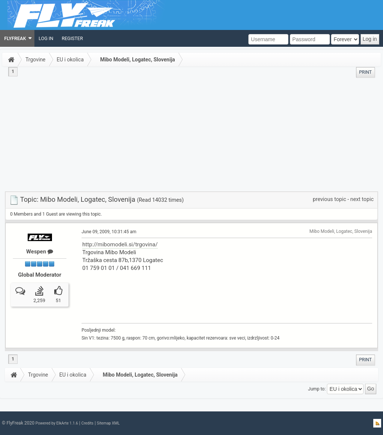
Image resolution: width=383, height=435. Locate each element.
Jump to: (317, 388)
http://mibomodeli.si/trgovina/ (120, 244)
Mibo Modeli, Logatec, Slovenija (137, 60)
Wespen (39, 251)
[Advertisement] (191, 135)
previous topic (329, 199)
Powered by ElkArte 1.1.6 (57, 423)
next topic (362, 199)
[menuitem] (17, 38)
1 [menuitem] (13, 71)
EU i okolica (70, 60)
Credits (87, 423)
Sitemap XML (108, 423)
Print (365, 72)
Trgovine (35, 60)
